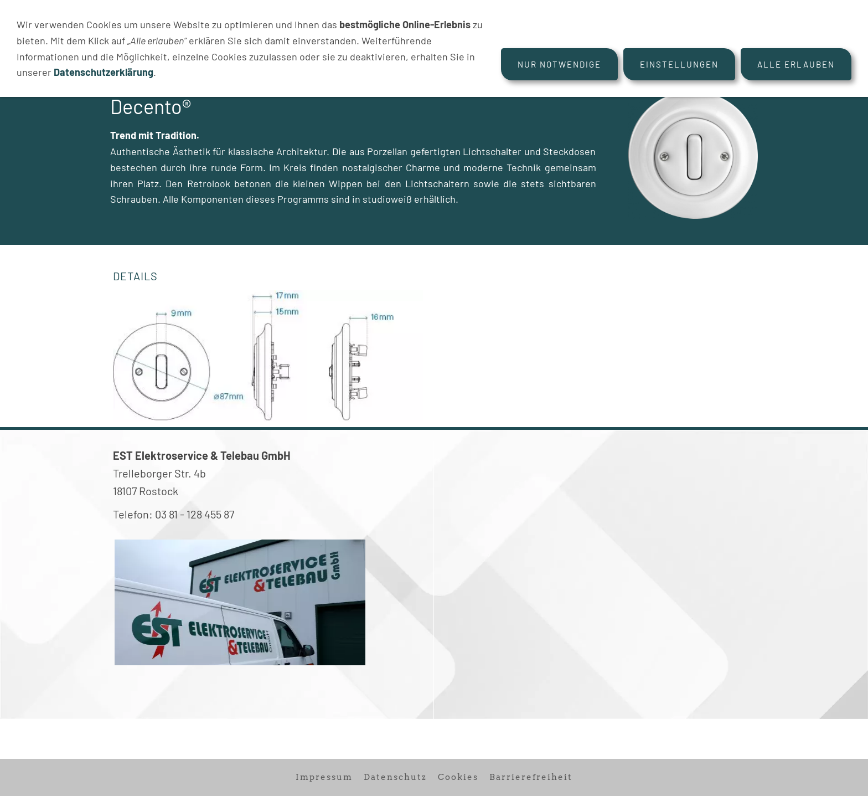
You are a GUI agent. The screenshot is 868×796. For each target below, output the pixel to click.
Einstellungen (679, 64)
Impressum (324, 777)
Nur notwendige (559, 64)
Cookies (458, 777)
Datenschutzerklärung (103, 72)
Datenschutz (395, 777)
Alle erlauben (796, 64)
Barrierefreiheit (530, 777)
